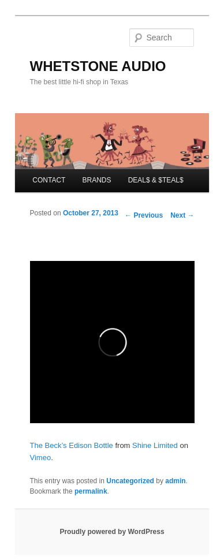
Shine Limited (155, 445)
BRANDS (97, 180)
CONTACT (48, 180)
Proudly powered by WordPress (111, 532)
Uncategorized (130, 481)
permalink (90, 491)
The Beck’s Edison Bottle (71, 445)
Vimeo (40, 457)
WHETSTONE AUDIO (98, 66)
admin (175, 481)
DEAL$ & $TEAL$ (156, 180)
